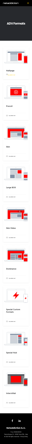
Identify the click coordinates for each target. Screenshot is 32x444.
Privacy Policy (24, 437)
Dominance (11, 269)
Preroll (9, 106)
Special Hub (11, 352)
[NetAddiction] (10, 3)
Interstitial (11, 393)
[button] (28, 3)
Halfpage (10, 70)
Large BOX (11, 187)
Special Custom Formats (13, 311)
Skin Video (11, 228)
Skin (8, 147)
